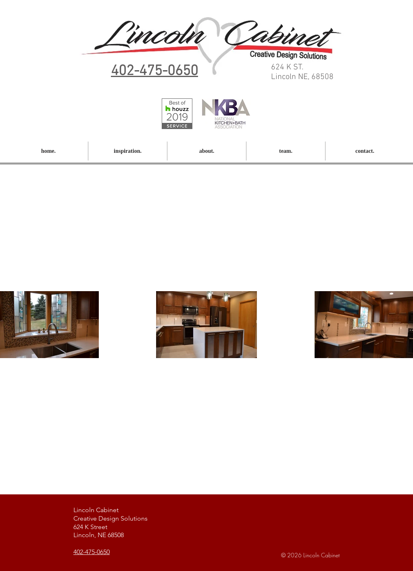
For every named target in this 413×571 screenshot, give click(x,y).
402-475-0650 (91, 552)
